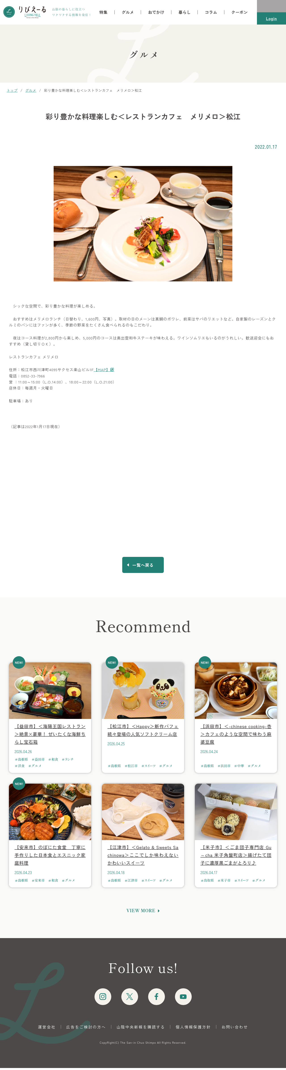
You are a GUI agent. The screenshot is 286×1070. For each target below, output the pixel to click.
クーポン (239, 12)
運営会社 (47, 1029)
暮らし (185, 12)
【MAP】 (102, 369)
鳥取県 (209, 882)
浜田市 (226, 767)
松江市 (133, 767)
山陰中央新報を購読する (141, 1029)
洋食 (21, 767)
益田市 (40, 761)
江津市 (133, 882)
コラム (211, 12)
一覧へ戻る (143, 566)
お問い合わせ (235, 1029)
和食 (54, 761)
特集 (103, 12)
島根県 (23, 761)
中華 (240, 767)
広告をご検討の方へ (86, 1029)
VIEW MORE (140, 913)
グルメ (128, 12)
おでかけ (156, 12)
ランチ (69, 761)
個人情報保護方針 (193, 1029)
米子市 (226, 882)
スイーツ (150, 767)
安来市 (40, 882)
